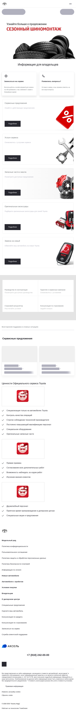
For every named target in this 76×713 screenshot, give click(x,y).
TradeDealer (23, 708)
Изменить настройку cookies (11, 692)
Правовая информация (14, 686)
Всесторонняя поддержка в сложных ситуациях (20, 327)
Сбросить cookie (7, 695)
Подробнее (38, 114)
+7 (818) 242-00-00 (38, 654)
